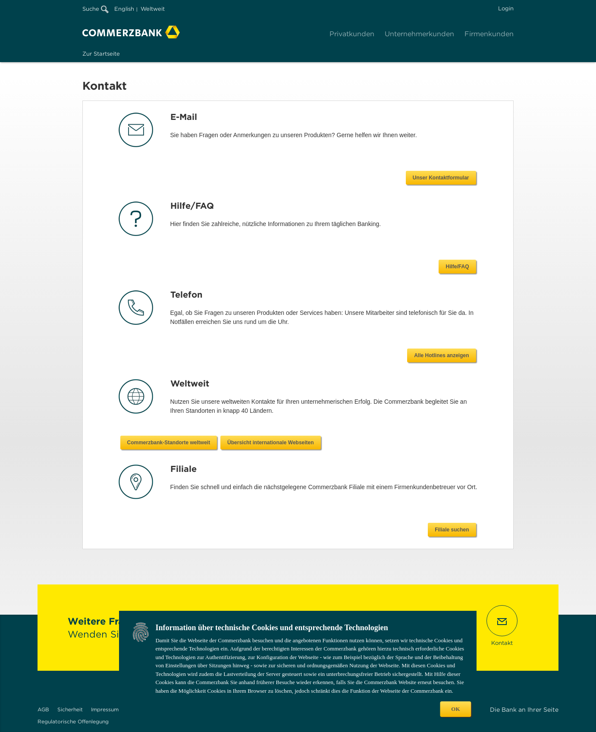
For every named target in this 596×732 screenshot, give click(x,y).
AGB (43, 709)
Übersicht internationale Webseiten (427, 443)
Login (506, 8)
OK (455, 709)
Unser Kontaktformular (441, 178)
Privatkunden (351, 34)
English (124, 9)
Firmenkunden (489, 34)
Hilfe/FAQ (457, 267)
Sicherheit (70, 709)
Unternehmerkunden (419, 34)
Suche (95, 9)
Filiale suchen (452, 530)
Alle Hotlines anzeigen (441, 355)
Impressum (105, 709)
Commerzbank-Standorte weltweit (325, 443)
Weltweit (153, 9)
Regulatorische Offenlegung (73, 721)
